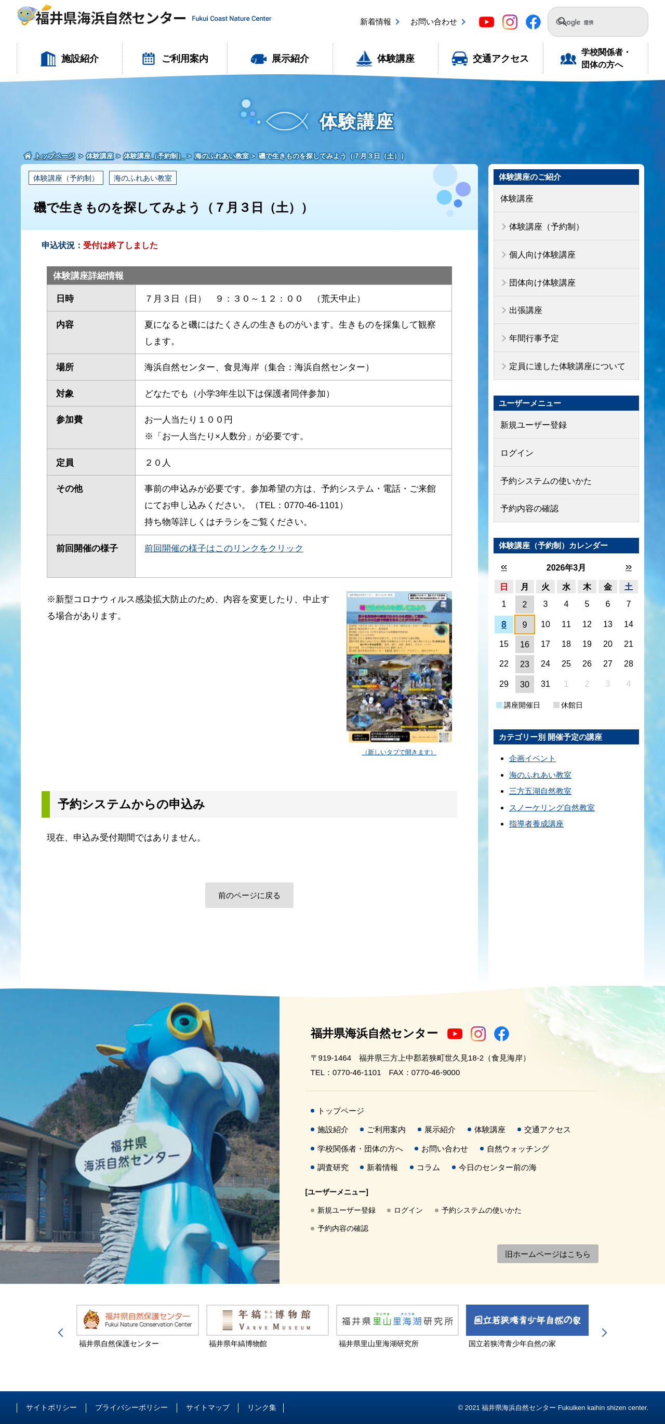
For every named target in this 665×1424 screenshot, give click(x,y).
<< (504, 554)
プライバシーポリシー (131, 1407)
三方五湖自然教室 (540, 778)
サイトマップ (208, 1407)
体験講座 (396, 58)
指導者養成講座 (536, 810)
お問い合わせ (433, 21)
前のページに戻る (249, 895)
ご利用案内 (185, 58)
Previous (62, 1332)
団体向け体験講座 (540, 278)
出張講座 (524, 305)
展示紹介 (290, 58)
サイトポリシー (51, 1407)
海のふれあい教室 (143, 178)
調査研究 (333, 1167)
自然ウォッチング (518, 1148)
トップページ (340, 1110)
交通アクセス (501, 58)
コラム (428, 1167)
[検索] (592, 23)
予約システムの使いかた (543, 469)
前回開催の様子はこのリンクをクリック (223, 548)
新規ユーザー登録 (531, 416)
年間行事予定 (532, 331)
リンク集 (261, 1407)
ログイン (515, 442)
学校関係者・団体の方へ (606, 58)
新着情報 (375, 21)
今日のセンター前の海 (498, 1167)
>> (628, 554)
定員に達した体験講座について (563, 358)
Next (602, 1332)
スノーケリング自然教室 (552, 794)
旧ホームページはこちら (548, 1254)
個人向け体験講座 (540, 251)
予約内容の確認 (527, 496)
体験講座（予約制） (66, 178)
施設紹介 (80, 58)
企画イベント (532, 745)
